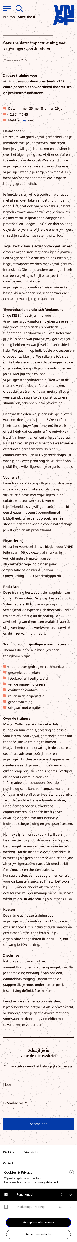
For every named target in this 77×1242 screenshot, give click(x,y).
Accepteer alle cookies (38, 1222)
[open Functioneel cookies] (70, 1195)
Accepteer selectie (38, 1234)
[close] (71, 1172)
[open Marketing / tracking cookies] (70, 1207)
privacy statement (47, 1182)
